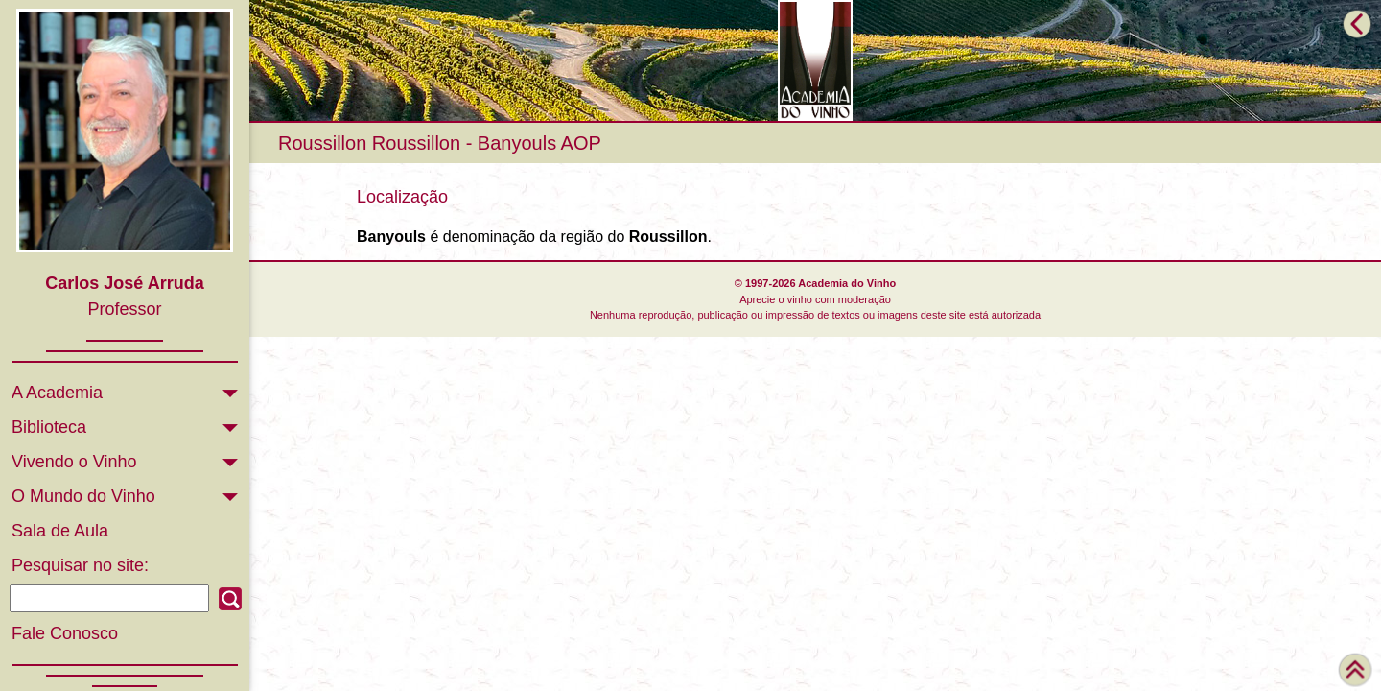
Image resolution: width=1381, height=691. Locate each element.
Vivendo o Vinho (74, 461)
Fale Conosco (65, 633)
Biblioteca (49, 427)
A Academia (57, 392)
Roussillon (322, 143)
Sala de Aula (60, 530)
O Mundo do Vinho (83, 496)
